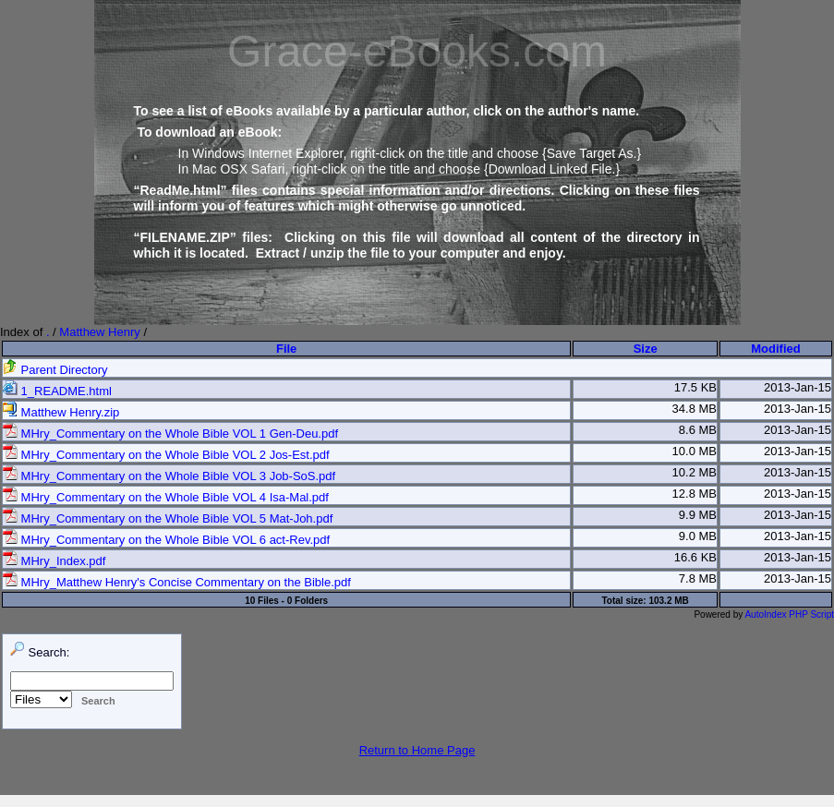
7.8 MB (698, 578)
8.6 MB (698, 430)
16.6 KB (695, 557)
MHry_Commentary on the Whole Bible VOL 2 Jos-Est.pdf (166, 455)
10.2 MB (694, 472)
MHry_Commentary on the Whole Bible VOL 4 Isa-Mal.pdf (166, 497)
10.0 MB (694, 451)
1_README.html (57, 391)
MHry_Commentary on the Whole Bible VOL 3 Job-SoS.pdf (169, 476)
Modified (775, 348)
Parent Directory (55, 370)
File (286, 348)
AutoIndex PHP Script (789, 614)
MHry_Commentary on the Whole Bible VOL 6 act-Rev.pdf (166, 540)
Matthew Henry (99, 332)
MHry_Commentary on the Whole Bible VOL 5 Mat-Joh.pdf (167, 518)
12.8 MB (694, 493)
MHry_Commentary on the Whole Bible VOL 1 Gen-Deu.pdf (170, 433)
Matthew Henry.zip (61, 412)
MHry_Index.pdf (54, 561)
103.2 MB (668, 601)
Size (646, 348)
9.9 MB (698, 515)
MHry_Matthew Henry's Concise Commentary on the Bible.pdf (177, 582)
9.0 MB (698, 536)
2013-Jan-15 (797, 387)
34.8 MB (694, 409)
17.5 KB (695, 387)
